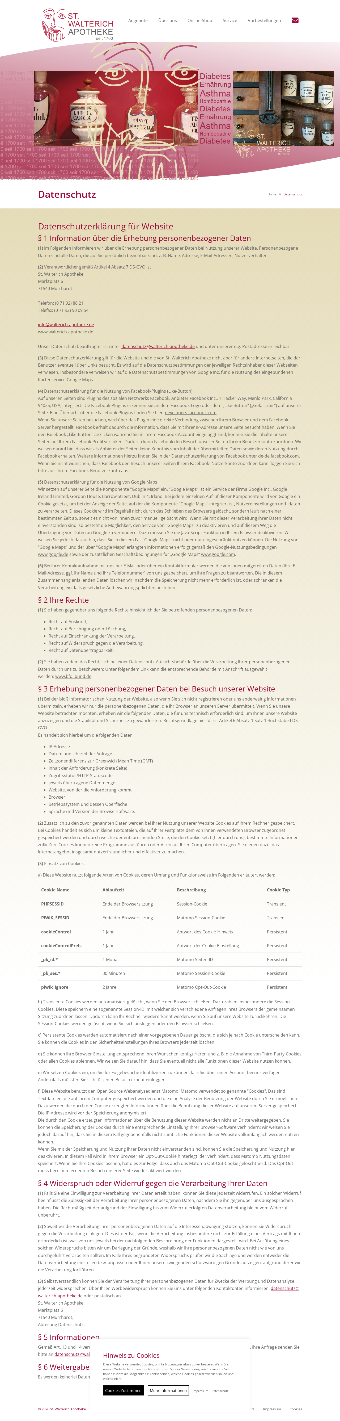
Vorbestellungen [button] (265, 21)
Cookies (296, 1409)
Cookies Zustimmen (123, 1390)
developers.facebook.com (190, 413)
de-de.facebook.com (278, 456)
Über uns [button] (168, 21)
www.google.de (53, 554)
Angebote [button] (138, 21)
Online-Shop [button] (200, 21)
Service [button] (230, 21)
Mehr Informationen (168, 1390)
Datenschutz (292, 194)
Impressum (272, 1409)
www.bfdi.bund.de (73, 677)
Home (272, 194)
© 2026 (62, 1409)
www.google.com (218, 554)
